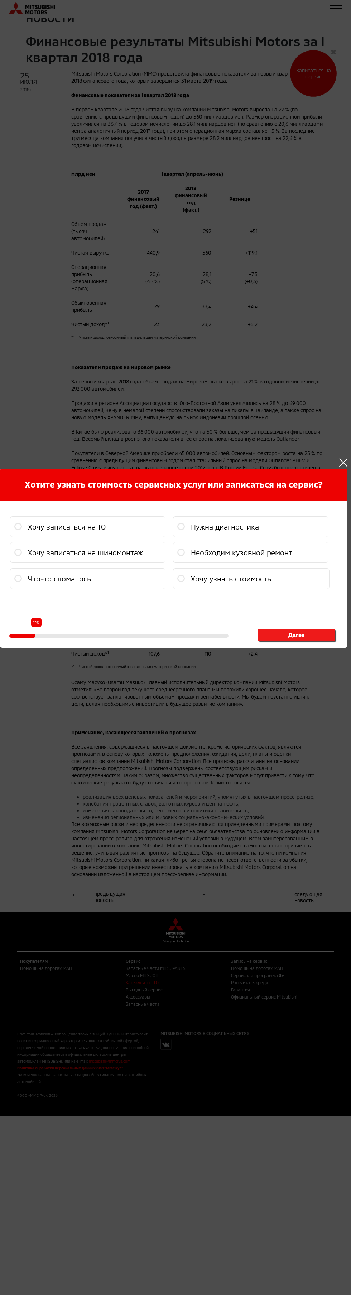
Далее (296, 635)
